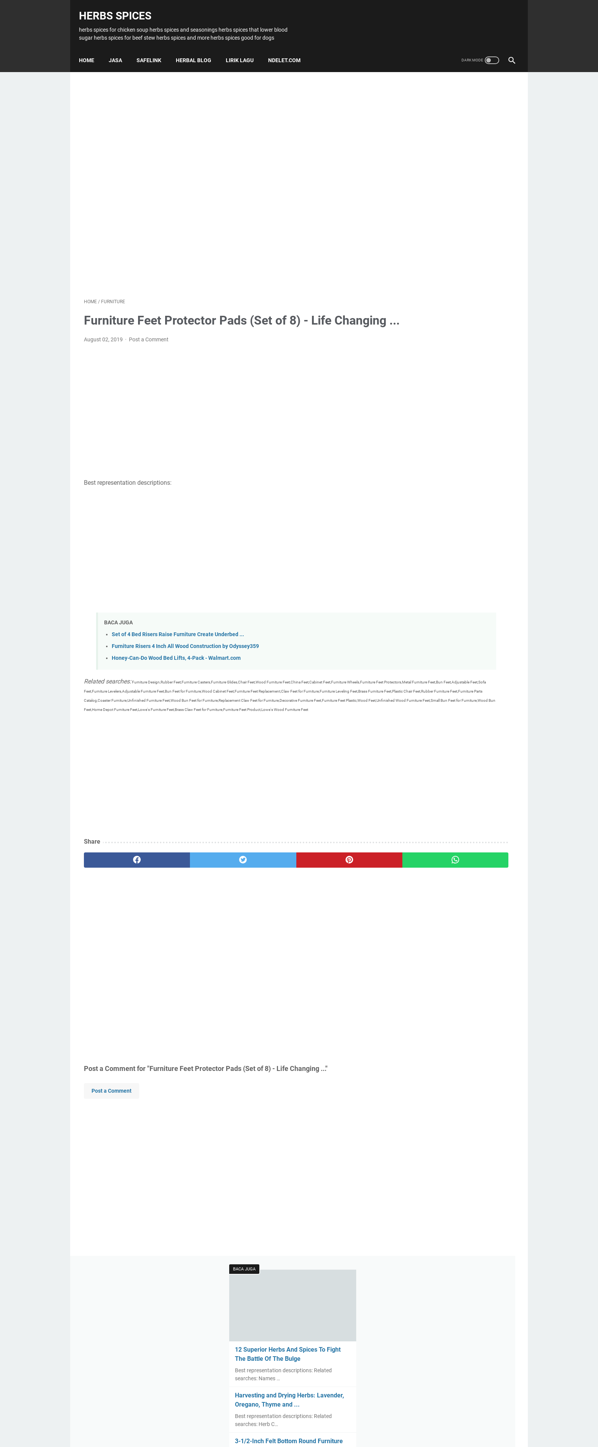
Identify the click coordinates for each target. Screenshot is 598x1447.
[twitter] (192, 889)
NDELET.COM (289, 48)
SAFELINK (153, 48)
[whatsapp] (336, 889)
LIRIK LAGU (245, 48)
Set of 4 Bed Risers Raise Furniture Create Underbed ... (178, 645)
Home (91, 48)
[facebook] (120, 889)
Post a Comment (149, 350)
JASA (120, 48)
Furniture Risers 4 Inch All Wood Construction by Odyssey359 (185, 657)
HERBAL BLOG (198, 48)
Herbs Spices (120, 8)
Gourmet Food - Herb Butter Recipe (453, 380)
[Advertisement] (228, 175)
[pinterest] (264, 889)
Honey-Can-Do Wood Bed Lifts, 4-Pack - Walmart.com (176, 669)
